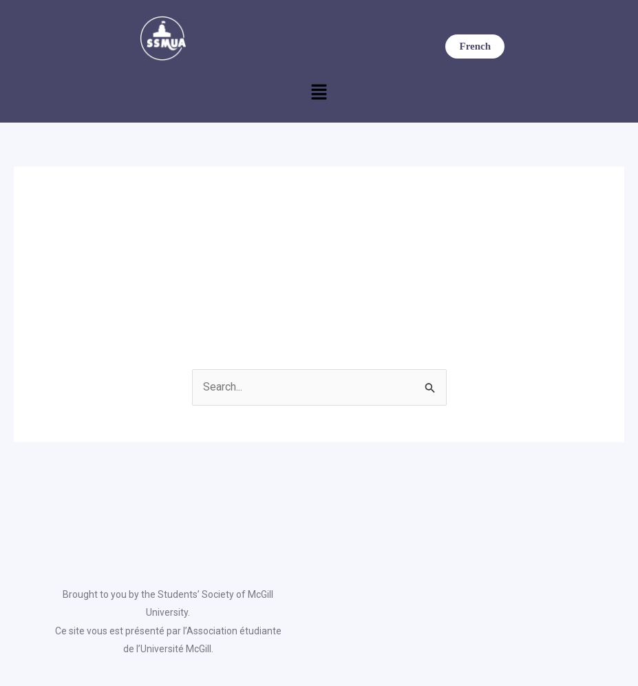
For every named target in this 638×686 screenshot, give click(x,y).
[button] (318, 94)
